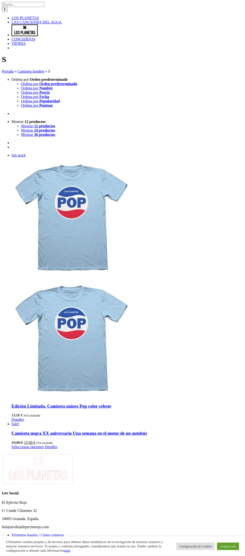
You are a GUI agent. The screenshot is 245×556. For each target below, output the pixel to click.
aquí (67, 550)
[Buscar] (4, 9)
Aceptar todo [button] (228, 546)
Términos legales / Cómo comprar (37, 535)
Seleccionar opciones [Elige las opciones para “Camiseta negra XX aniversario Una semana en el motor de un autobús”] (27, 447)
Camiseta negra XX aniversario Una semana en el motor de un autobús (79, 433)
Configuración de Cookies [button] (195, 546)
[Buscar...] (23, 4)
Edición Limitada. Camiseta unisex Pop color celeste (61, 406)
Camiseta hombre (30, 71)
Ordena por (39, 79)
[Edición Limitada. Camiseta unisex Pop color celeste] (127, 276)
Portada (8, 71)
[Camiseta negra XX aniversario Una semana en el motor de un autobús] (127, 424)
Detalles (17, 419)
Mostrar (28, 122)
